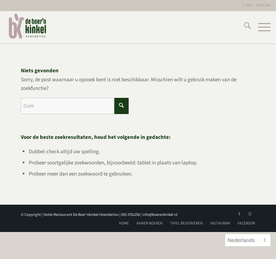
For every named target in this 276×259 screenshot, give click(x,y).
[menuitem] (244, 27)
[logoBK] (27, 27)
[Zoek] (244, 27)
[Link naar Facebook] (239, 214)
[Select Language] (248, 240)
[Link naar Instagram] (249, 214)
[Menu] (261, 27)
